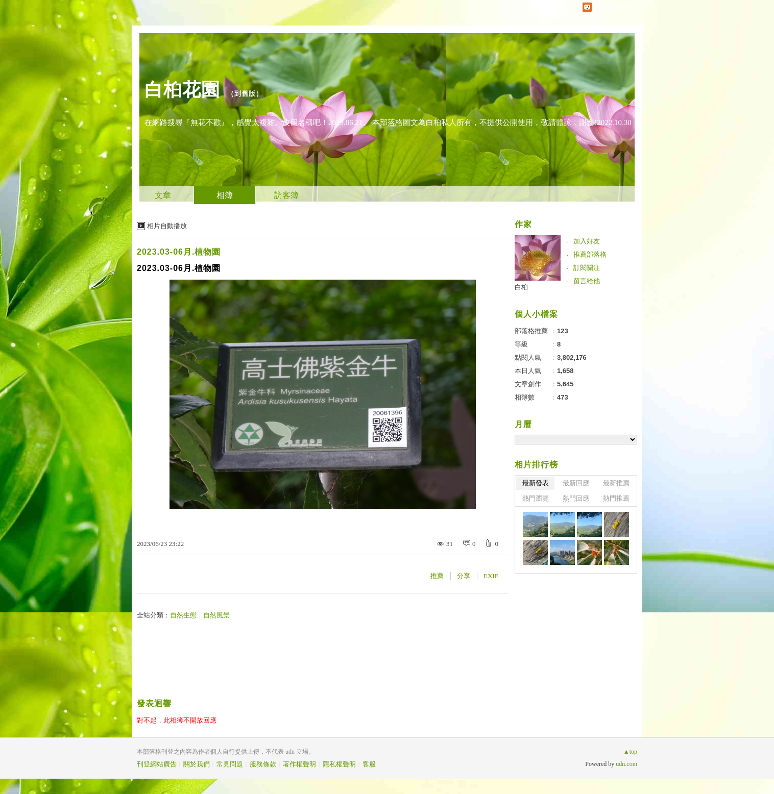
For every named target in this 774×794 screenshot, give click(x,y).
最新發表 (535, 483)
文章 (163, 195)
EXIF (490, 576)
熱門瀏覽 (535, 498)
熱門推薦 (616, 498)
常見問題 (229, 764)
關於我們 (196, 764)
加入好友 (586, 241)
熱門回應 (576, 498)
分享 (463, 576)
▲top (630, 751)
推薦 (437, 576)
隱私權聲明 (339, 764)
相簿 (224, 195)
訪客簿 (286, 195)
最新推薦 (616, 483)
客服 (369, 764)
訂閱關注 (586, 267)
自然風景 (216, 615)
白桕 (521, 287)
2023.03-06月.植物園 (179, 251)
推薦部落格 (590, 254)
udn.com (626, 763)
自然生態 (183, 615)
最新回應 (576, 483)
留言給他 (586, 281)
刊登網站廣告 (157, 764)
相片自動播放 (167, 226)
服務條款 (263, 764)
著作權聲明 (299, 764)
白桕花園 (182, 89)
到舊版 (245, 93)
